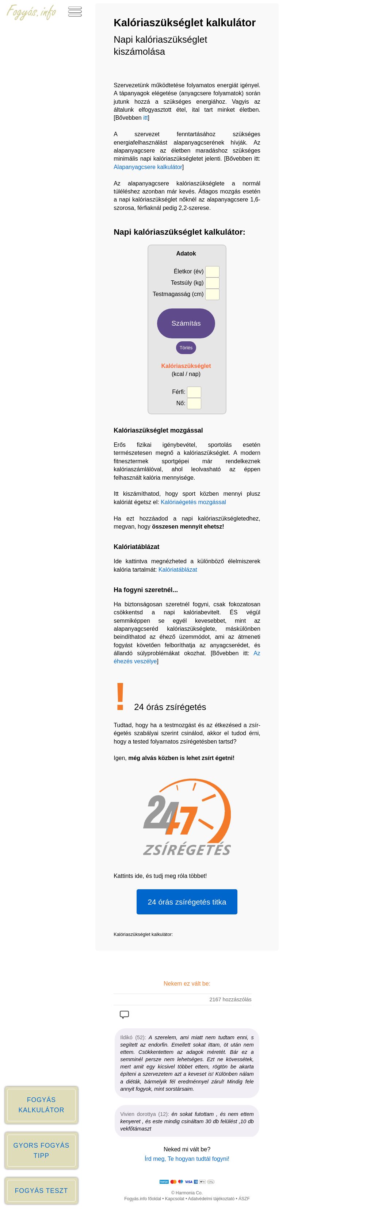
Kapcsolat (174, 1198)
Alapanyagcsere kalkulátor (148, 167)
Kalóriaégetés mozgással (193, 502)
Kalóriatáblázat (178, 570)
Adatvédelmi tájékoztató (211, 1198)
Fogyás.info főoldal (142, 1198)
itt (145, 118)
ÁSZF (244, 1198)
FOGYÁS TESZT (41, 1190)
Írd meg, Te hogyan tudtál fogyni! (187, 1159)
